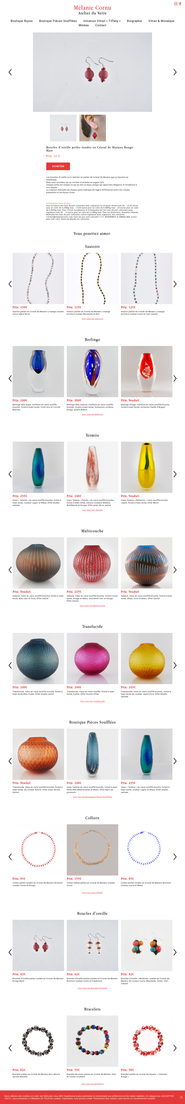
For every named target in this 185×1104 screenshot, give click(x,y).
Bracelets (92, 1009)
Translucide (92, 626)
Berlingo (92, 339)
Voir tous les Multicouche (92, 605)
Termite (92, 435)
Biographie (134, 21)
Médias (84, 25)
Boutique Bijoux (22, 21)
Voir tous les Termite (92, 510)
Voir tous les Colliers (92, 892)
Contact (100, 25)
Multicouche (92, 530)
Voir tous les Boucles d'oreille (92, 988)
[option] (92, 72)
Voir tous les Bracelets (92, 1084)
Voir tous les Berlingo (92, 414)
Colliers (92, 817)
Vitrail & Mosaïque (161, 21)
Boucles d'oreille (92, 913)
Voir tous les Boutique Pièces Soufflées (92, 797)
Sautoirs (92, 246)
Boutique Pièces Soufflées (58, 21)
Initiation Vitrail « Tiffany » (102, 21)
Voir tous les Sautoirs (92, 319)
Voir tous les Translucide (92, 701)
